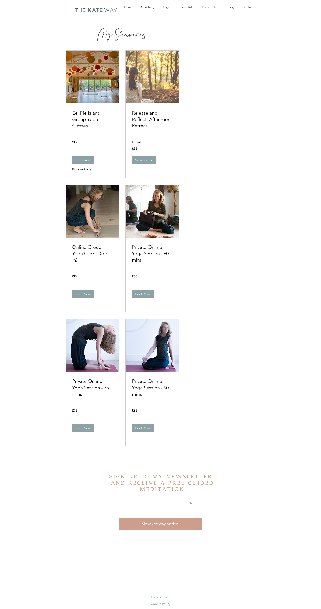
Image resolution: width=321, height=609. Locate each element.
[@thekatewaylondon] (160, 524)
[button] (83, 160)
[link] (92, 119)
